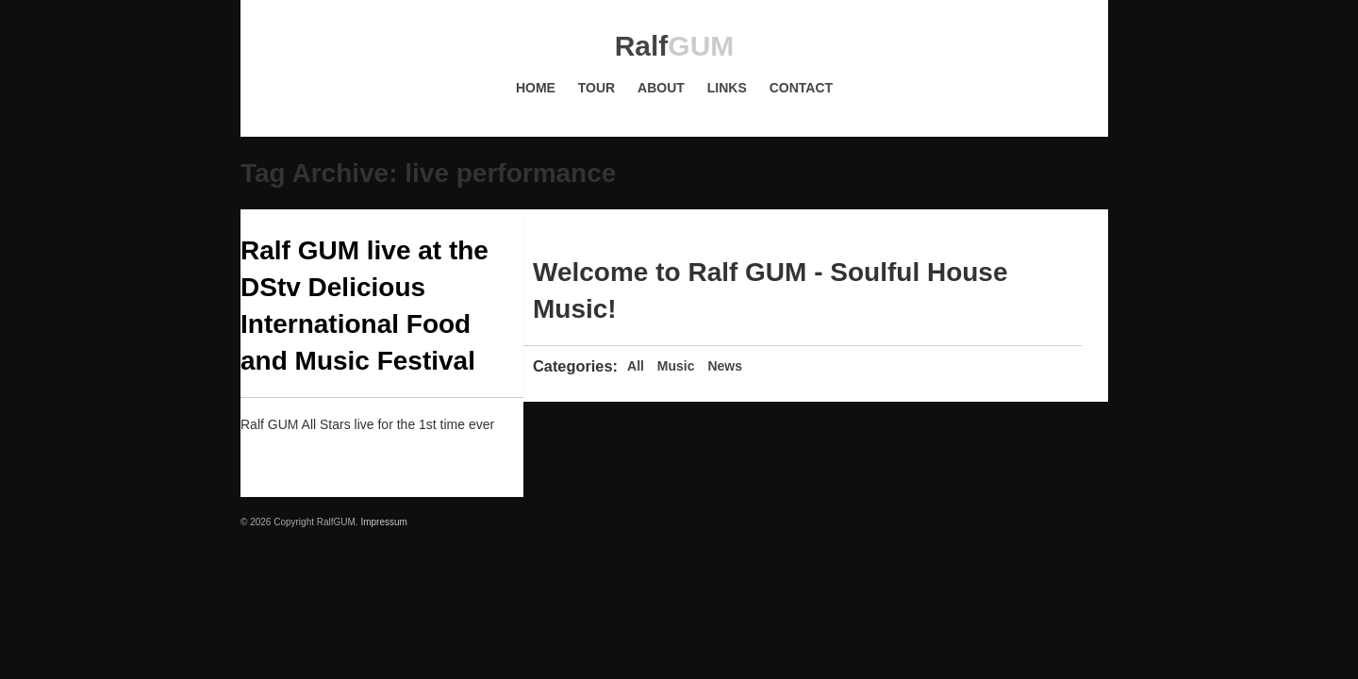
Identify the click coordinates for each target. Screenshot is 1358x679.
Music (676, 365)
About (661, 87)
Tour (596, 87)
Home (535, 87)
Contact (801, 87)
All (635, 365)
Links (727, 87)
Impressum (383, 522)
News (724, 365)
